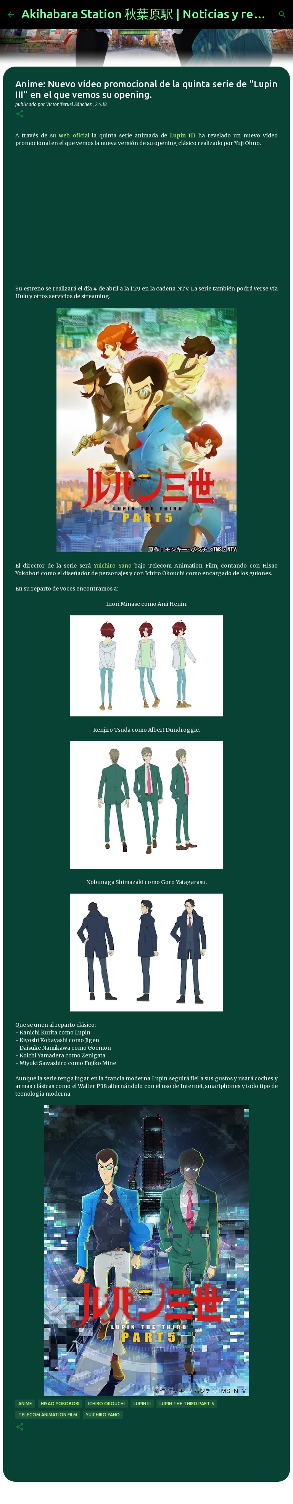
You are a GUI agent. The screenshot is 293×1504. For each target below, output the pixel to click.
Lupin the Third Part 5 (186, 1403)
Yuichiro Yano (112, 565)
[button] (19, 114)
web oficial (74, 135)
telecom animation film (47, 1414)
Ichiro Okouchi (106, 1403)
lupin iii (142, 1403)
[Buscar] (282, 14)
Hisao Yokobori (60, 1403)
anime (25, 1403)
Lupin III (182, 135)
